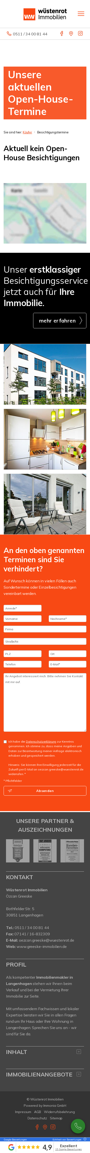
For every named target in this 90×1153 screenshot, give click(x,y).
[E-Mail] (68, 664)
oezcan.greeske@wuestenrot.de (46, 940)
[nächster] (78, 850)
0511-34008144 (78, 1126)
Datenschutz (37, 1118)
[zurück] (11, 850)
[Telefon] (23, 664)
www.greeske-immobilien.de (41, 946)
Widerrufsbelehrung (59, 1112)
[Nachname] (68, 618)
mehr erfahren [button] (57, 320)
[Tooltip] (84, 1140)
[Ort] (68, 653)
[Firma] (45, 629)
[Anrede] (23, 608)
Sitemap (56, 1118)
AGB (37, 1112)
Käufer (27, 132)
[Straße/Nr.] (45, 641)
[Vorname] (23, 618)
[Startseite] (45, 13)
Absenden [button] (45, 791)
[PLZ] (23, 653)
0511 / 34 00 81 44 (30, 33)
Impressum (23, 1112)
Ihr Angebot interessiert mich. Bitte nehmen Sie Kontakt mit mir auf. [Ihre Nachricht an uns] (45, 702)
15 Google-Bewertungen (68, 1149)
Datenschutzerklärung (41, 741)
